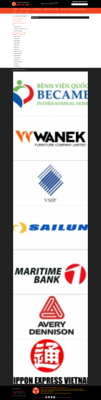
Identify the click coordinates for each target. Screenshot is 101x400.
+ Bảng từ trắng (16, 36)
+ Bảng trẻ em (16, 49)
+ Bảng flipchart (16, 40)
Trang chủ (15, 9)
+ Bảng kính (15, 63)
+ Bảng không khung (17, 61)
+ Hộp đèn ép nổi (17, 26)
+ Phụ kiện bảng (16, 66)
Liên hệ (27, 12)
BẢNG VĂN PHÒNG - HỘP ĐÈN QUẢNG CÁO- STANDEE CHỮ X (73, 9)
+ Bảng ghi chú (16, 59)
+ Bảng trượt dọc (17, 55)
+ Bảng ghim (16, 44)
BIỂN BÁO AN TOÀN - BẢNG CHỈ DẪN (51, 9)
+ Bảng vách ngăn (17, 51)
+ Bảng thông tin (16, 57)
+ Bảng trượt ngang (17, 53)
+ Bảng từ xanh (16, 38)
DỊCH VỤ (15, 12)
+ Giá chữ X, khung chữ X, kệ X (20, 28)
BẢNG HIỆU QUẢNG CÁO (25, 9)
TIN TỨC (20, 12)
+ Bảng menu (16, 47)
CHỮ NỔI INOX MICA (37, 9)
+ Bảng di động (16, 42)
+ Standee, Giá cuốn (17, 30)
